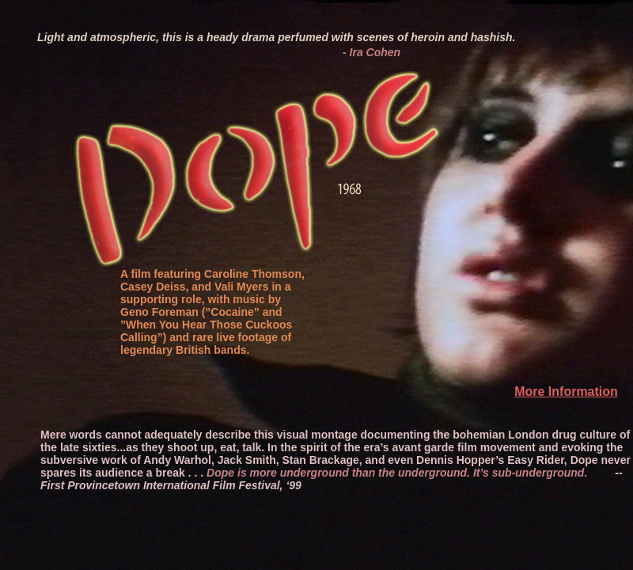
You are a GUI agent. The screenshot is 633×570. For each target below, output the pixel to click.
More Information (566, 391)
